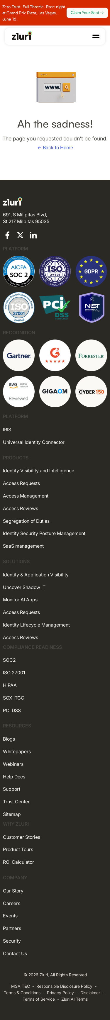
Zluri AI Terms (74, 999)
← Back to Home (55, 147)
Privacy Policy (60, 992)
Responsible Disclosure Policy (64, 986)
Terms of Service (39, 999)
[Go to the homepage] (22, 35)
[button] (96, 36)
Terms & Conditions (22, 992)
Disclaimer (90, 992)
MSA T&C (20, 986)
